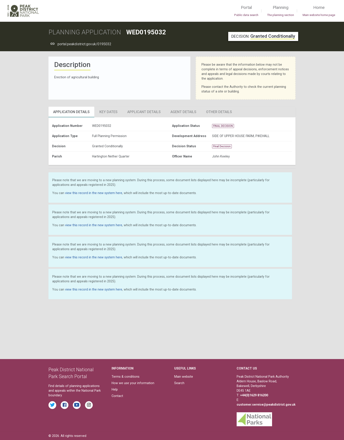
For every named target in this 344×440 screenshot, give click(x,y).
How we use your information (133, 383)
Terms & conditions (125, 376)
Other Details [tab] (219, 112)
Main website (183, 376)
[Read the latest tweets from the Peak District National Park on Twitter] (52, 405)
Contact (117, 396)
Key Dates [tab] (108, 112)
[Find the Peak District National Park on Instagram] (89, 405)
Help (115, 389)
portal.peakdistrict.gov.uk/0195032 (84, 44)
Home (319, 11)
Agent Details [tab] (183, 112)
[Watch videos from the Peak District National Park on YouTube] (77, 405)
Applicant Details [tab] (144, 112)
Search (179, 383)
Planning (280, 11)
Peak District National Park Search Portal (71, 373)
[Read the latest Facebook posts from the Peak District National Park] (64, 405)
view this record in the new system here (93, 193)
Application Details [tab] (71, 112)
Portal (246, 11)
